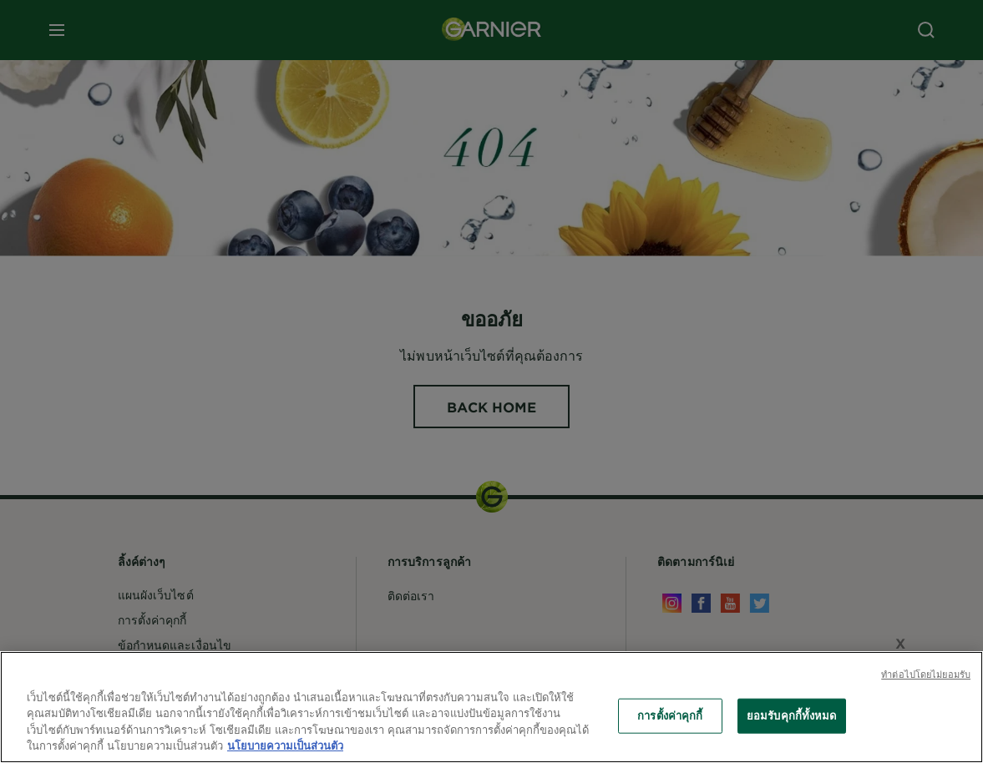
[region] (491, 707)
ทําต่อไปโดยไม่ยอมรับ (925, 674)
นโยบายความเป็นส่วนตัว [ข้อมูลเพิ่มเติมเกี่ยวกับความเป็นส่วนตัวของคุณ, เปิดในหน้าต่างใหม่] (285, 745)
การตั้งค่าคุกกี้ (669, 715)
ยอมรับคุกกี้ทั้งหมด (792, 715)
